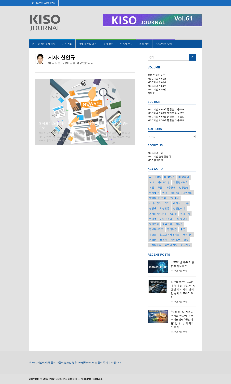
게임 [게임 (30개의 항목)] (151, 187)
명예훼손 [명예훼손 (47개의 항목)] (154, 192)
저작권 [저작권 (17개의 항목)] (179, 224)
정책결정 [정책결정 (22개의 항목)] (172, 229)
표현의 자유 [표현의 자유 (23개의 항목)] (171, 245)
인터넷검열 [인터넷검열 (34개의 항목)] (166, 218)
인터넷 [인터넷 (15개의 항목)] (152, 218)
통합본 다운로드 (156, 75)
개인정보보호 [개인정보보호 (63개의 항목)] (180, 182)
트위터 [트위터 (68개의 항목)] (163, 239)
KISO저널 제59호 (157, 86)
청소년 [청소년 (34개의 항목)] (152, 234)
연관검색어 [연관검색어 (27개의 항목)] (179, 208)
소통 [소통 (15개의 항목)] (186, 203)
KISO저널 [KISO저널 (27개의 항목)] (183, 177)
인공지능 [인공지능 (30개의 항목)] (185, 213)
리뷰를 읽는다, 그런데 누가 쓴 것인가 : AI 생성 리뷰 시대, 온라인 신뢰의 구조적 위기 (183, 289)
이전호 (151, 93)
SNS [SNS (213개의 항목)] (151, 182)
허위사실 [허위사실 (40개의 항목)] (186, 245)
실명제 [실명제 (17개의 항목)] (152, 208)
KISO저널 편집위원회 (159, 156)
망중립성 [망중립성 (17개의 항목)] (184, 187)
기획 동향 (67, 43)
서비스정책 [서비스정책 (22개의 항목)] (155, 203)
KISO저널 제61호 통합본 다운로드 (166, 109)
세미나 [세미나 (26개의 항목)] (176, 203)
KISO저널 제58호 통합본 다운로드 (166, 120)
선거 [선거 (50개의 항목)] (167, 203)
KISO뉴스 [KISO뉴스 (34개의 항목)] (169, 177)
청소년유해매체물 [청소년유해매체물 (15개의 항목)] (169, 234)
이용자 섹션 (126, 43)
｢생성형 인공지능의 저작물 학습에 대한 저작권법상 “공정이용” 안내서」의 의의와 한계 (182, 319)
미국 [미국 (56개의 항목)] (164, 192)
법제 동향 (108, 43)
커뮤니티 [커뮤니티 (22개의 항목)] (187, 234)
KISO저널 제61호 (157, 78)
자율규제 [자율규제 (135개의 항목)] (167, 224)
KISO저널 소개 (156, 153)
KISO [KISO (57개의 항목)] (158, 177)
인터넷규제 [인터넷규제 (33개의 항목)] (181, 218)
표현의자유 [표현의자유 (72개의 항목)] (155, 245)
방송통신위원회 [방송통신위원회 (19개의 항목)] (157, 197)
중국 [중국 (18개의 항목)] (182, 229)
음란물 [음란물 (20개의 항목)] (173, 213)
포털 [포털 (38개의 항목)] (186, 239)
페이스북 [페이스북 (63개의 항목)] (175, 239)
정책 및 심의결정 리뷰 (44, 43)
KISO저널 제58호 (157, 89)
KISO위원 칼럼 (164, 43)
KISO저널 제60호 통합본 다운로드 (166, 113)
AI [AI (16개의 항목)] (150, 177)
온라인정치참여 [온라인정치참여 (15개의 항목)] (157, 213)
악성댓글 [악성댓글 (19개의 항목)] (165, 208)
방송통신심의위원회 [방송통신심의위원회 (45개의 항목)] (181, 192)
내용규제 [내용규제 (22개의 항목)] (170, 187)
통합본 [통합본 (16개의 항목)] (152, 239)
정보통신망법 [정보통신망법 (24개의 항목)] (156, 229)
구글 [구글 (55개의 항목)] (160, 187)
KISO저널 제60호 (157, 82)
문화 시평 (144, 43)
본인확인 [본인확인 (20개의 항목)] (174, 197)
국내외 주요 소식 (88, 43)
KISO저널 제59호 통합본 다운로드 (166, 116)
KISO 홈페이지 (156, 160)
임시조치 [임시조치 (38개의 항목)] (154, 224)
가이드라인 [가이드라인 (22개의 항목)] (164, 182)
